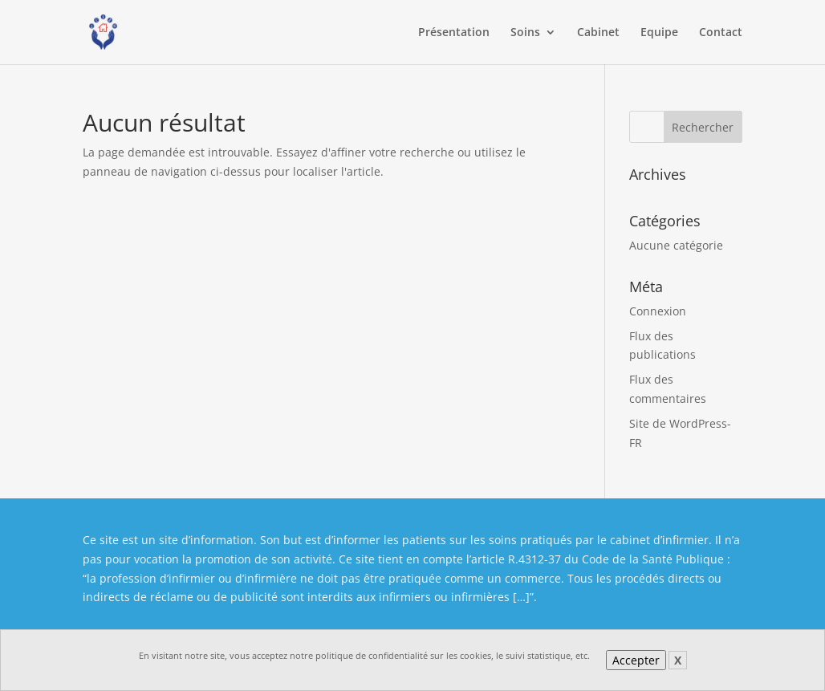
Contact (720, 32)
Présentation (454, 32)
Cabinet (598, 32)
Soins (525, 32)
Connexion (657, 311)
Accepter (636, 660)
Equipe (659, 32)
